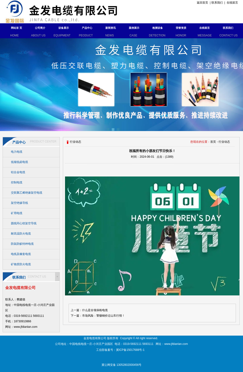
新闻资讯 (110, 27)
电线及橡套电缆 (21, 254)
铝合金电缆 (18, 172)
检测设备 (157, 27)
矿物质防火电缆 (21, 264)
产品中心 (87, 27)
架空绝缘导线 (19, 203)
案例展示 (134, 27)
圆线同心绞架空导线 (24, 223)
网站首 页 (16, 27)
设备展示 (63, 27)
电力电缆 (16, 151)
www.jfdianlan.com (176, 344)
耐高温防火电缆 (21, 233)
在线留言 (232, 2)
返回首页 (201, 2)
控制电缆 (16, 182)
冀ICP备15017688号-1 (130, 350)
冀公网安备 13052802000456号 (122, 365)
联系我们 (217, 2)
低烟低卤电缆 (19, 162)
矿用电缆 (16, 213)
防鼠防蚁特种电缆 (22, 243)
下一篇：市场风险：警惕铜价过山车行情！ (98, 315)
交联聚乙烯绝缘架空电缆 (26, 192)
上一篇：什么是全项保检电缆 (89, 310)
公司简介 (40, 27)
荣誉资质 (181, 27)
